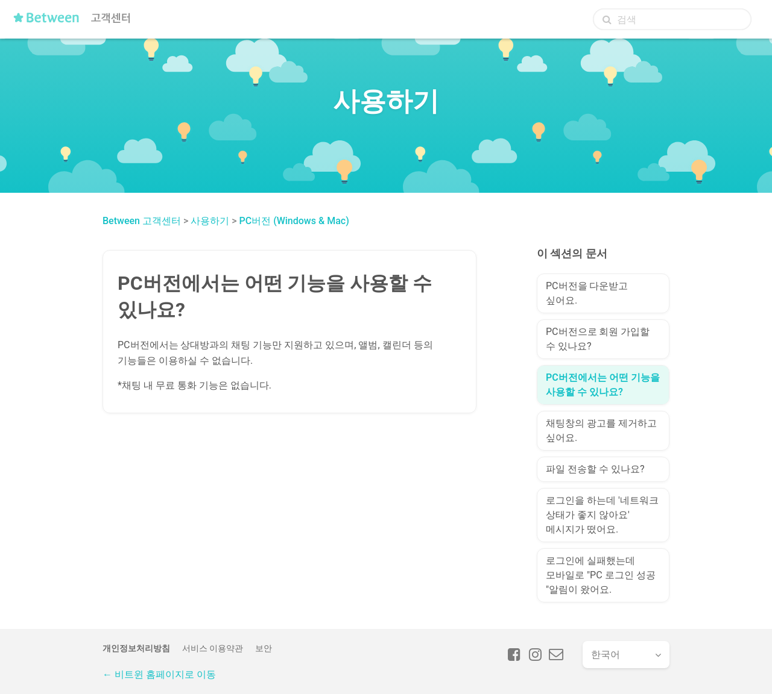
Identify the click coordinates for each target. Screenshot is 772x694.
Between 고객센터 (142, 221)
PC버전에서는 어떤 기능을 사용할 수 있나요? (603, 385)
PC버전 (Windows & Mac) (294, 221)
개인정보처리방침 (136, 648)
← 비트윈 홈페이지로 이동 (159, 674)
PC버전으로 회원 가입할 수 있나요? (598, 339)
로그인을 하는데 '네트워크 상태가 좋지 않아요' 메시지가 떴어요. (602, 515)
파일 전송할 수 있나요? (595, 469)
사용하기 (210, 221)
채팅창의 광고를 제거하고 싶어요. (601, 430)
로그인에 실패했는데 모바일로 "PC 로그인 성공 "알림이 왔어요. (601, 575)
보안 (263, 648)
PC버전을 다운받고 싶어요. (587, 293)
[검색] (672, 19)
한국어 (605, 654)
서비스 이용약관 (212, 648)
